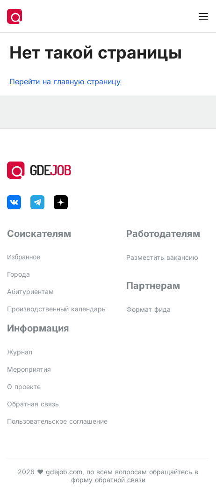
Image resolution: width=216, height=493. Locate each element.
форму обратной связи (108, 480)
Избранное (23, 257)
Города (18, 274)
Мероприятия (29, 369)
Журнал (19, 352)
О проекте (24, 386)
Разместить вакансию (162, 257)
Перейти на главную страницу (65, 81)
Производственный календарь (56, 309)
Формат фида (148, 309)
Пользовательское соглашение (57, 421)
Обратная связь (33, 404)
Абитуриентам (30, 291)
